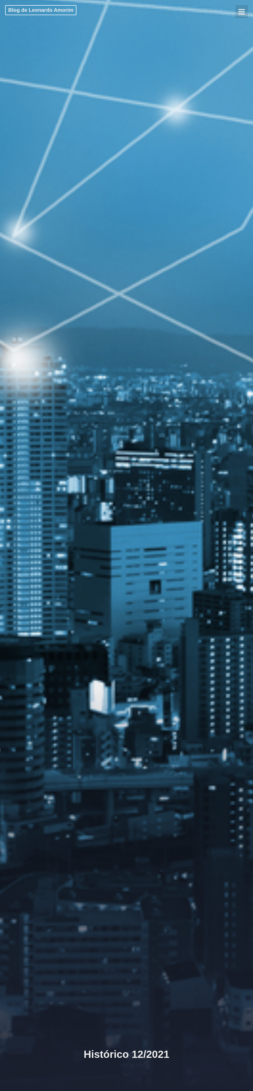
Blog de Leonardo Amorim (40, 10)
